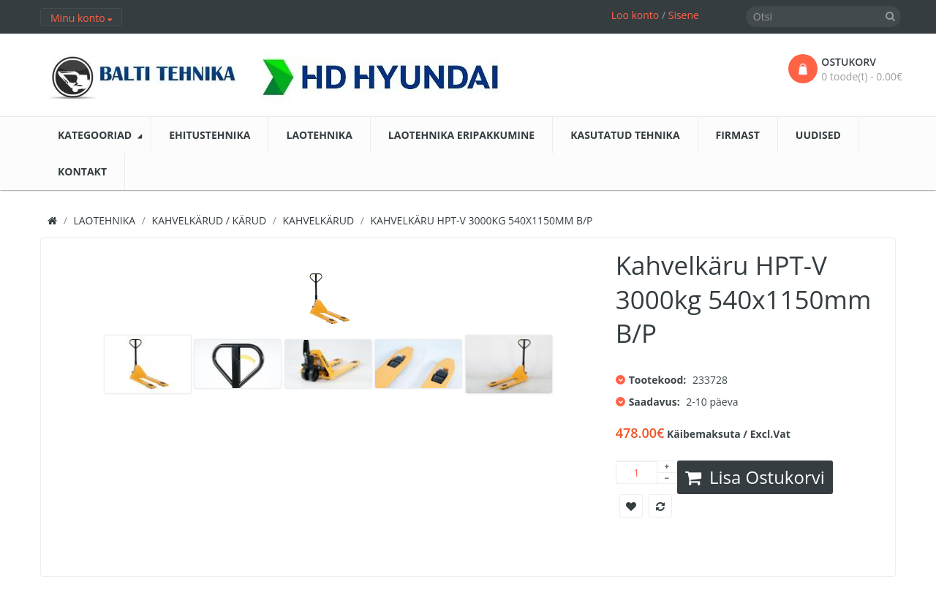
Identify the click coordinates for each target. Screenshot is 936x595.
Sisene (683, 15)
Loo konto (635, 15)
